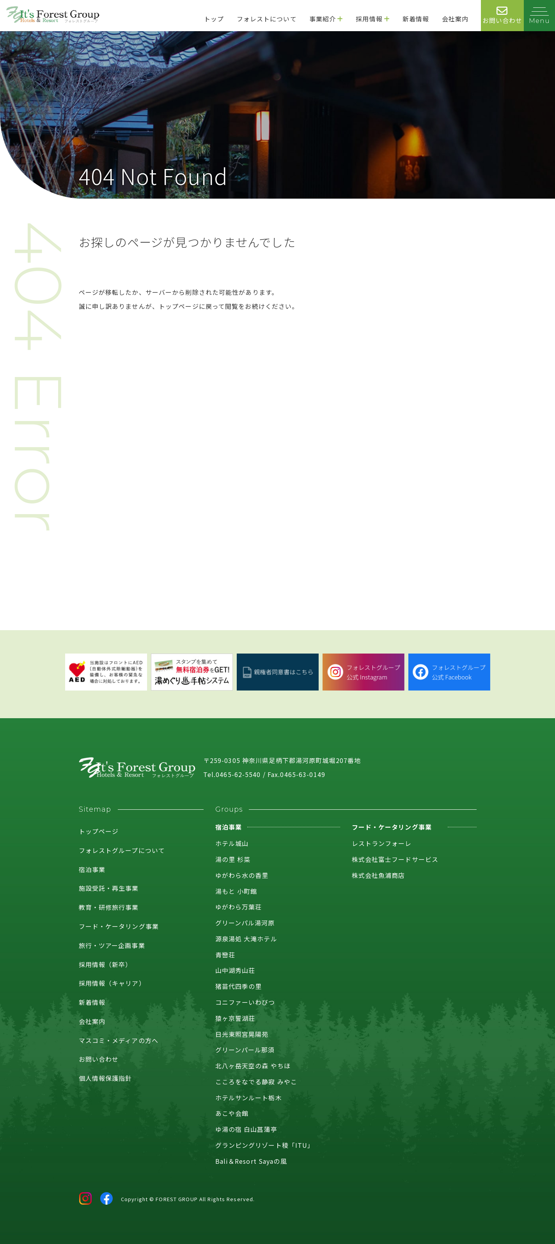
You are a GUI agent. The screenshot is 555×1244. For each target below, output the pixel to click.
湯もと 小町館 (236, 891)
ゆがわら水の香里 (242, 875)
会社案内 (92, 1021)
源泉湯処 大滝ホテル (246, 938)
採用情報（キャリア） (112, 983)
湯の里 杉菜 (233, 859)
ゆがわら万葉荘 (238, 906)
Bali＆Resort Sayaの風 (251, 1161)
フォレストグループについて (122, 850)
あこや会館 (232, 1113)
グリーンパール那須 (245, 1049)
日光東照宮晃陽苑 (242, 1034)
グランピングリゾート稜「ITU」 (264, 1145)
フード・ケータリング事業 (119, 926)
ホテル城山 (232, 843)
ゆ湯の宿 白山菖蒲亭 (246, 1129)
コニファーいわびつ (245, 1002)
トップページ (99, 831)
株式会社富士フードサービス (395, 859)
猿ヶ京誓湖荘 (235, 1018)
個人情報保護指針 (105, 1078)
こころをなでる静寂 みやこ (256, 1081)
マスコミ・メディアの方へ (118, 1040)
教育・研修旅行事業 (109, 907)
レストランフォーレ (382, 843)
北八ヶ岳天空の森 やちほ (253, 1065)
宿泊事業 (92, 869)
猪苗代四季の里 (238, 986)
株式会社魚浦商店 (378, 875)
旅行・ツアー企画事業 (112, 945)
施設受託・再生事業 (109, 888)
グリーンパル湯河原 (245, 922)
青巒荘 (225, 954)
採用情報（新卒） (105, 964)
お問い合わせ (99, 1059)
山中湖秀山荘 (235, 970)
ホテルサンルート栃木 (248, 1097)
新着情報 (92, 1002)
